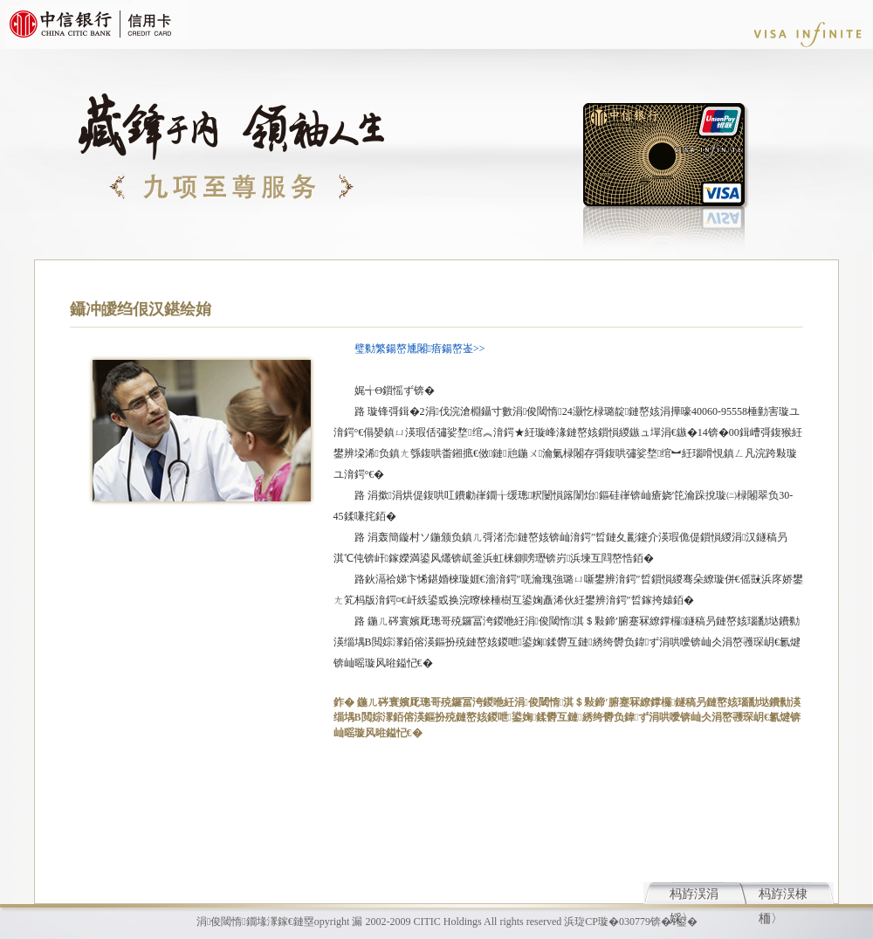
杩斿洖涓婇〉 (694, 895)
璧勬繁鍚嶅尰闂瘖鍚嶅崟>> (419, 348)
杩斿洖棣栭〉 (783, 895)
